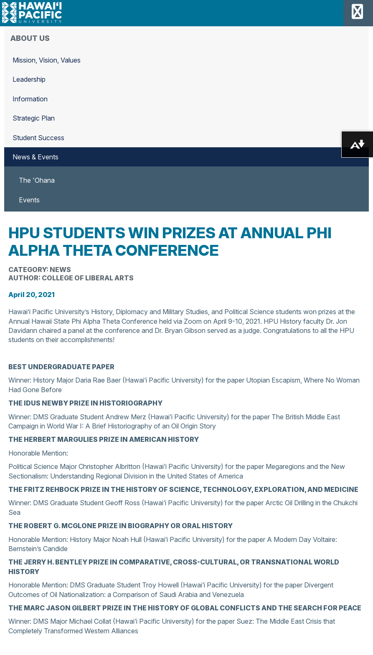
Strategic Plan (34, 118)
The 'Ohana (37, 180)
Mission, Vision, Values (47, 60)
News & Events (35, 157)
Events (29, 200)
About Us (30, 38)
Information (30, 99)
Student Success (38, 138)
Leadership (29, 79)
